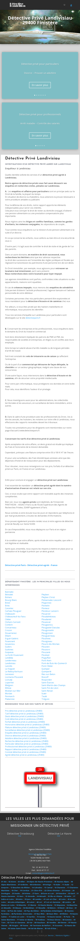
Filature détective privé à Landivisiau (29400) (25, 727)
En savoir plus (40, 85)
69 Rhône (64, 914)
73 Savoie (41, 917)
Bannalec (9, 592)
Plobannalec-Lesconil (51, 600)
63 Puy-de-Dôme (31, 911)
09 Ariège (47, 884)
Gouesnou (10, 644)
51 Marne (32, 905)
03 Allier (21, 881)
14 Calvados (37, 887)
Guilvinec (9, 649)
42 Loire (62, 899)
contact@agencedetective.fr (43, 873)
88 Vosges (13, 925)
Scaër (44, 693)
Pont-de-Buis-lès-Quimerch (54, 663)
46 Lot (39, 902)
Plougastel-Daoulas (51, 627)
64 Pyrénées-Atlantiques (52, 911)
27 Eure (35, 893)
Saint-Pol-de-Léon (50, 688)
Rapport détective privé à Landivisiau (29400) (25, 749)
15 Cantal (48, 887)
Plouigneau (47, 641)
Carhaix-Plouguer (13, 611)
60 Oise (69, 908)
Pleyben (45, 594)
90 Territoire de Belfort (40, 925)
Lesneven (9, 674)
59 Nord (61, 908)
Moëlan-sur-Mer (12, 690)
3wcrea (50, 935)
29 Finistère (61, 893)
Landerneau (10, 660)
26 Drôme (26, 893)
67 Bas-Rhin (39, 914)
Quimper (46, 668)
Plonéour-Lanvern (50, 611)
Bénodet (9, 594)
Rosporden (47, 679)
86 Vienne (62, 922)
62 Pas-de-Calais (15, 911)
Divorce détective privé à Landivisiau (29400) (25, 735)
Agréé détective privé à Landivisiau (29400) (24, 755)
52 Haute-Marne (45, 905)
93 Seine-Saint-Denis (17, 928)
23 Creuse (66, 890)
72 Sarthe (30, 917)
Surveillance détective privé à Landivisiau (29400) (27, 730)
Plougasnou (47, 624)
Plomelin (46, 605)
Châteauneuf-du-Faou (15, 616)
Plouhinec (46, 638)
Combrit (9, 624)
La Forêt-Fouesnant (14, 655)
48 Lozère (66, 902)
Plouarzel (46, 613)
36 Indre (67, 896)
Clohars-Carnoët (12, 622)
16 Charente (59, 887)
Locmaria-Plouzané (14, 677)
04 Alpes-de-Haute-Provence (39, 881)
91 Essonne (57, 925)
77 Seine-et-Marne (25, 920)
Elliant (8, 635)
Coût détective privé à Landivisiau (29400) (24, 719)
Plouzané (46, 652)
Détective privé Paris (15, 565)
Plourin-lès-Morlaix (50, 644)
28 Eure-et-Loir (47, 893)
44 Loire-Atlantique (16, 902)
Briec (7, 605)
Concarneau (10, 627)
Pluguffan (46, 657)
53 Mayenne (59, 905)
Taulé (44, 696)
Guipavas (9, 652)
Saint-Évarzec (48, 682)
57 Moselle (40, 908)
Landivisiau (10, 663)
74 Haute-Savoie (54, 917)
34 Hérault (41, 896)
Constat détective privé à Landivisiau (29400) (25, 752)
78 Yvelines (40, 920)
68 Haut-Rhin (52, 914)
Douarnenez (11, 633)
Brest (7, 602)
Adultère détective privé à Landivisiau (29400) (26, 738)
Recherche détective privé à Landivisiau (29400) (26, 741)
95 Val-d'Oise (50, 928)
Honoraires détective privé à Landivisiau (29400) (27, 724)
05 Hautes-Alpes (61, 881)
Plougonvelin (48, 630)
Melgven (9, 685)
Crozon (8, 630)
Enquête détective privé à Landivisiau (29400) (25, 732)
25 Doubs (16, 893)
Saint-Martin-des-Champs (53, 685)
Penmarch (9, 696)
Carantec (9, 608)
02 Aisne (12, 881)
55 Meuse (17, 908)
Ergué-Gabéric (11, 638)
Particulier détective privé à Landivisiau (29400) (26, 743)
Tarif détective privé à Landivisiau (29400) (24, 713)
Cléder (8, 619)
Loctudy (8, 679)
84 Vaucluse (39, 922)
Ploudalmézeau (49, 616)
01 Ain (4, 881)
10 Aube (56, 884)
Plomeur (45, 608)
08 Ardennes (35, 884)
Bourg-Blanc (11, 600)
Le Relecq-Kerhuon (14, 671)
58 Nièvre (51, 908)
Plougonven (47, 633)
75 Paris (66, 917)
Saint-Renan (47, 690)
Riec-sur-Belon (48, 674)
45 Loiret (31, 902)
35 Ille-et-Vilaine (55, 896)
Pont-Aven (46, 660)
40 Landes (37, 899)
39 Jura (28, 899)
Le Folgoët (10, 668)
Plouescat (46, 622)
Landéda (9, 657)
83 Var (29, 922)
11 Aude (65, 884)
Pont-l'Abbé (47, 666)
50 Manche (21, 905)
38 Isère (19, 899)
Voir (19, 836)
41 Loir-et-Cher (50, 899)
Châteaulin (10, 613)
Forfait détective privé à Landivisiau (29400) (25, 722)
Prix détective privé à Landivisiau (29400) (23, 710)
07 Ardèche (23, 884)
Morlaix (8, 693)
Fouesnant (10, 641)
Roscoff (45, 677)
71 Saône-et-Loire (16, 917)
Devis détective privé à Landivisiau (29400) (24, 716)
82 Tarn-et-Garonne (16, 922)
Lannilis (8, 666)
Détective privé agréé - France (42, 565)
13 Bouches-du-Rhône (20, 887)
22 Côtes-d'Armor (52, 890)
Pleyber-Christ (48, 597)
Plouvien (46, 646)
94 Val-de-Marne (35, 928)
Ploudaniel (46, 619)
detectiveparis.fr (33, 317)
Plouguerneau (48, 635)
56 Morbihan (28, 908)
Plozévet (45, 655)
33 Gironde (30, 896)
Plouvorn (46, 649)
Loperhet (9, 682)
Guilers (8, 646)
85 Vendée (51, 922)
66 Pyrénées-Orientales (21, 914)
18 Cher (14, 890)
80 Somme (67, 920)
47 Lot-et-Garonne (52, 902)
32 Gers (20, 896)
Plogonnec (46, 602)
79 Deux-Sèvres (54, 920)
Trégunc (45, 699)
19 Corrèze (24, 890)
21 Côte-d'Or (36, 890)
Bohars (8, 597)
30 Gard (71, 893)
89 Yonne (24, 925)
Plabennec (10, 699)
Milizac (8, 688)
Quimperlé (46, 671)
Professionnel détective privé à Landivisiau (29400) (28, 746)
